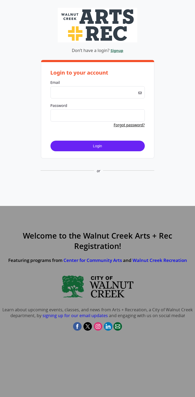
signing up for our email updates (75, 315)
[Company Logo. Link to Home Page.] (97, 41)
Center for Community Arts (92, 260)
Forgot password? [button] (129, 124)
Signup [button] (117, 50)
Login (97, 146)
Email (55, 82)
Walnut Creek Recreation (160, 260)
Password (58, 105)
